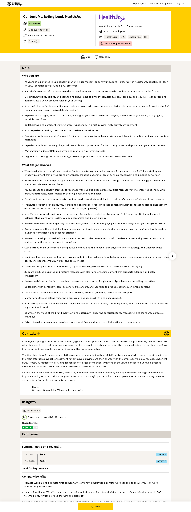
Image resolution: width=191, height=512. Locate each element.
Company (102, 57)
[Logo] (15, 4)
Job (85, 57)
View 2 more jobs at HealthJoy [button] (61, 489)
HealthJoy (73, 17)
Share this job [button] (31, 489)
